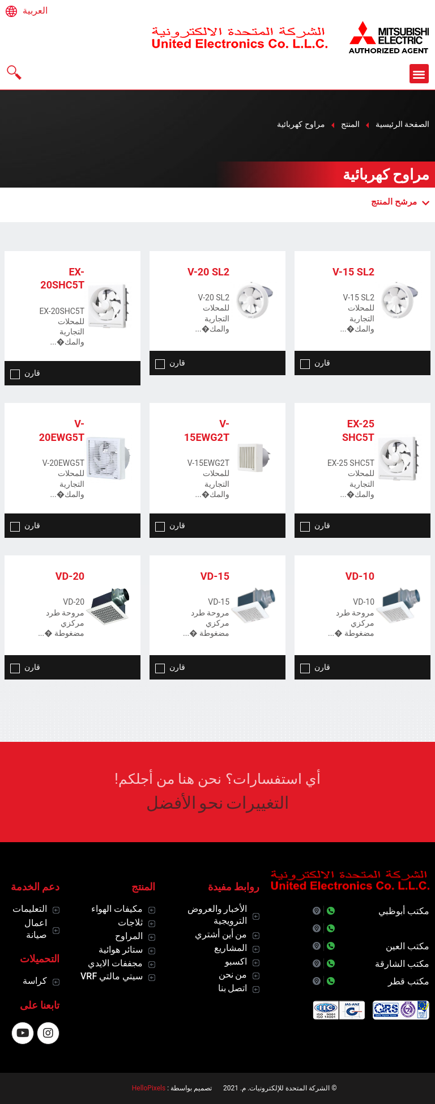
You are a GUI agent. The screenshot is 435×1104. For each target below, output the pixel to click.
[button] (419, 73)
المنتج (350, 124)
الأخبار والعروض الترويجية (217, 914)
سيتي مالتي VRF (111, 976)
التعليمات (29, 908)
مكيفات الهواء (117, 908)
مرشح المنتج (400, 202)
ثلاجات (130, 922)
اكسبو (236, 961)
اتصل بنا (233, 988)
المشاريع (230, 947)
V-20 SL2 (208, 272)
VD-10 (360, 576)
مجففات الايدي (115, 963)
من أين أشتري (221, 934)
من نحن (233, 974)
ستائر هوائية (121, 949)
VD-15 (215, 576)
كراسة (35, 980)
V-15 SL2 (353, 272)
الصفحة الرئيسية (402, 124)
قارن (315, 362)
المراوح (129, 936)
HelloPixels (148, 1088)
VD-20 (70, 576)
